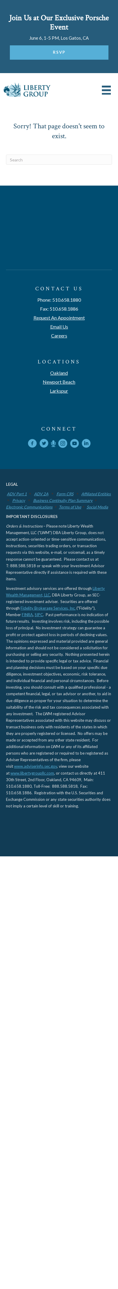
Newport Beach (59, 382)
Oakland (59, 373)
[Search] (59, 160)
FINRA (27, 614)
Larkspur (59, 391)
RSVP (59, 52)
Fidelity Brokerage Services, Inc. (48, 608)
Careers (59, 335)
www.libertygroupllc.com (32, 773)
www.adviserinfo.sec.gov (35, 766)
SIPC (39, 614)
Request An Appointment (59, 317)
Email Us (59, 326)
